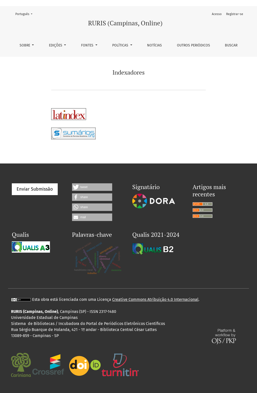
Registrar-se (234, 14)
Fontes (87, 45)
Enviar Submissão (35, 189)
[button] (92, 187)
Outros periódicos (193, 45)
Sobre (25, 45)
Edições (56, 45)
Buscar (231, 45)
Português (25, 14)
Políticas (120, 45)
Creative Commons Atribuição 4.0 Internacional (155, 299)
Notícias (154, 45)
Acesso (217, 14)
